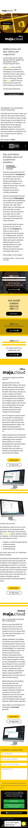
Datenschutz (10, 819)
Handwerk (6, 534)
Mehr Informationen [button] (14, 798)
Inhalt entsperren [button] (14, 801)
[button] (2, 146)
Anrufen (3, 825)
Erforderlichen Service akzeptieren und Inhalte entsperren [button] (14, 805)
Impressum (3, 819)
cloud (8, 67)
